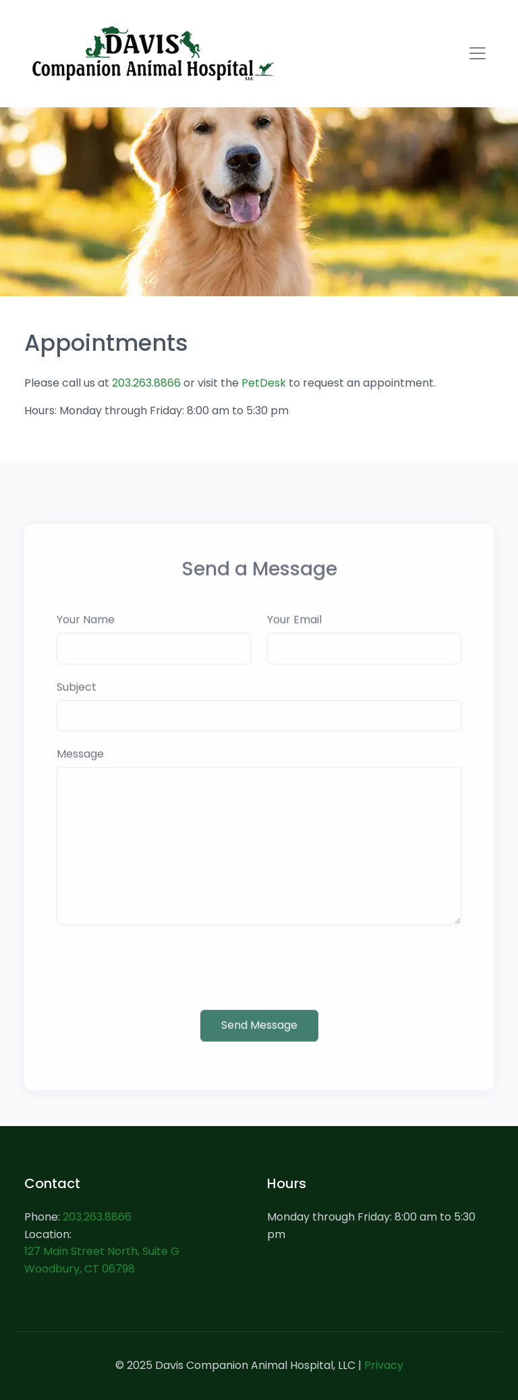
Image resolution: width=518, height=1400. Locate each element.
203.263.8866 (146, 383)
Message (80, 766)
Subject (76, 699)
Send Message (259, 1036)
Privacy (383, 1365)
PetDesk (263, 383)
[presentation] (159, 979)
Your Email (294, 632)
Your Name (86, 632)
